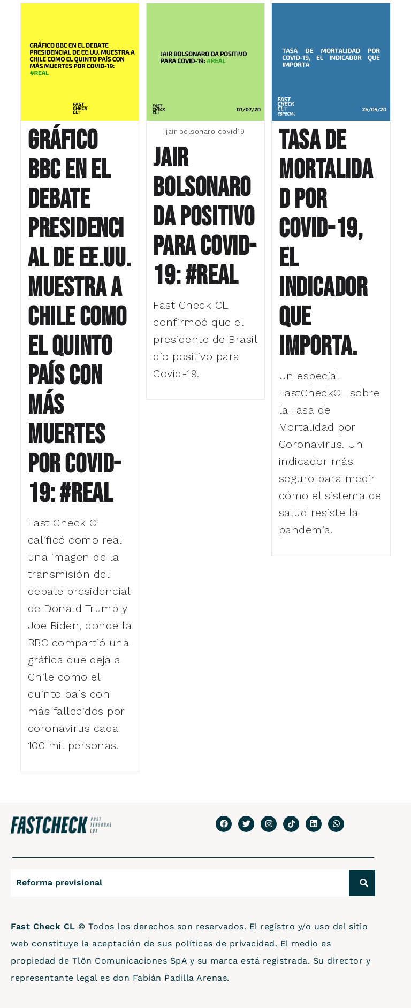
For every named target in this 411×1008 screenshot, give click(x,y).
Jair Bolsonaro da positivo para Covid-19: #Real (205, 217)
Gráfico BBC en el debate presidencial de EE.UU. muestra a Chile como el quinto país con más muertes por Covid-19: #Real (79, 317)
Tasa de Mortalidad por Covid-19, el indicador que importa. (325, 244)
